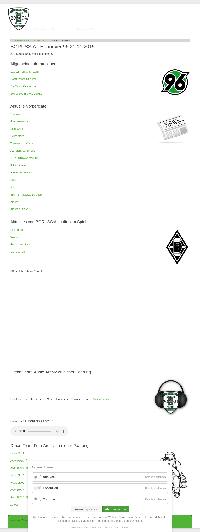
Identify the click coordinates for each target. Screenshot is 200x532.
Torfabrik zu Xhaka (21, 143)
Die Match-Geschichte (23, 86)
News (33, 29)
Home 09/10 (17, 475)
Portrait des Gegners (23, 78)
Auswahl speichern (86, 509)
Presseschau (68, 29)
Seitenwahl (16, 128)
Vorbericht (17, 237)
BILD (13, 179)
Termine (41, 29)
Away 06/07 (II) (19, 497)
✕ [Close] (169, 464)
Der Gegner (17, 251)
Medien (56, 29)
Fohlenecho (17, 229)
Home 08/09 (17, 482)
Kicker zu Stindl (20, 209)
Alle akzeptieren (115, 509)
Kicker (14, 201)
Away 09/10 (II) (19, 468)
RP (12, 187)
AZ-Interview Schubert (23, 150)
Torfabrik (16, 114)
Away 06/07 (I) (18, 489)
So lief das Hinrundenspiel (26, 93)
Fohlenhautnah (19, 121)
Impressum (15, 520)
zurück (14, 504)
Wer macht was (80, 527)
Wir (49, 29)
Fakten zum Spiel (20, 244)
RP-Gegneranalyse (21, 172)
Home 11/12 (17, 453)
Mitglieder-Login (182, 6)
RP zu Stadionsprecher (24, 158)
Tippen (94, 29)
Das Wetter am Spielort (24, 71)
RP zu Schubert (19, 165)
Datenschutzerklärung (116, 527)
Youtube (49, 499)
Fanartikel (83, 29)
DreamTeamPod (102, 399)
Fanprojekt (17, 135)
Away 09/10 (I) (18, 460)
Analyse (49, 477)
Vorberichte (39, 40)
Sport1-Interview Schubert (26, 194)
